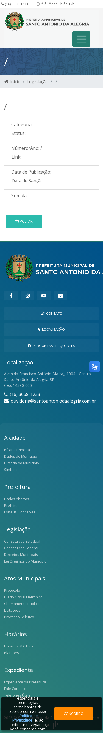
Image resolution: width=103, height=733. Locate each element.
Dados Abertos (16, 498)
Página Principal (17, 449)
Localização (51, 329)
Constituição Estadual (22, 541)
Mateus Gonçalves (19, 512)
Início (12, 82)
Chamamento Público (22, 603)
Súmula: (19, 196)
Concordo (73, 713)
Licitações (12, 610)
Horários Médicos (19, 646)
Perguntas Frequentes (51, 345)
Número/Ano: (25, 148)
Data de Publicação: (31, 172)
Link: (16, 157)
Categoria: (21, 124)
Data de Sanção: (28, 181)
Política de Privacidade (25, 718)
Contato (51, 313)
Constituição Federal (21, 547)
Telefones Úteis (17, 695)
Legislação (37, 82)
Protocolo (12, 590)
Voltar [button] (24, 221)
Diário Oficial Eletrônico (23, 597)
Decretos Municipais (21, 554)
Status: (19, 133)
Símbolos (12, 469)
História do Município (21, 462)
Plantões (11, 652)
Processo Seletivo (19, 616)
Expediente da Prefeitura (25, 681)
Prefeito (11, 505)
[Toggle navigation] (81, 39)
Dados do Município (20, 456)
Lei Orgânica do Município (25, 561)
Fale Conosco (15, 688)
